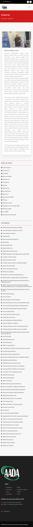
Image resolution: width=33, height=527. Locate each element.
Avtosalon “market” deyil (7, 407)
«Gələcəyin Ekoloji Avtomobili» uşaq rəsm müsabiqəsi (14, 329)
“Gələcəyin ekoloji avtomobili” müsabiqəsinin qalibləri (14, 263)
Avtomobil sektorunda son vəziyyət (10, 425)
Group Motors (5, 182)
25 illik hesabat (5, 236)
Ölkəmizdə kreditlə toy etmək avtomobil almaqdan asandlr (15, 302)
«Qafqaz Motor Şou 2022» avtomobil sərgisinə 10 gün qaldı (15, 348)
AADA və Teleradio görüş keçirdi (9, 430)
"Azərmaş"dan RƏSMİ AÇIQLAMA (9, 413)
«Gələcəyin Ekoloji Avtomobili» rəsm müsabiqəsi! (13, 369)
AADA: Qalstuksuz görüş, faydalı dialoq (11, 383)
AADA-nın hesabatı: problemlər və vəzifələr (11, 428)
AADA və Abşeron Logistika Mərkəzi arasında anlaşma (14, 277)
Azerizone (12, 524)
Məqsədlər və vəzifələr (22, 489)
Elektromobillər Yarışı (6, 248)
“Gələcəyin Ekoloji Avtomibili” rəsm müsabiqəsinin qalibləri (15, 357)
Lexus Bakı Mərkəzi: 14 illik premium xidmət (12, 230)
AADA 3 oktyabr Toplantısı (8, 442)
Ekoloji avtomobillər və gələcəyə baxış (10, 354)
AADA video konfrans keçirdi (8, 436)
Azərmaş (4, 185)
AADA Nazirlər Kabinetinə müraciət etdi (11, 433)
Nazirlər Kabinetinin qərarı (8, 339)
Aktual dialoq (5, 242)
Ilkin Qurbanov (5, 410)
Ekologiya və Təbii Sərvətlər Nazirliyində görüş (12, 274)
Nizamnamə (9, 494)
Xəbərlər (19, 491)
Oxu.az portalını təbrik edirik (8, 351)
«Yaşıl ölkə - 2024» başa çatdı (8, 257)
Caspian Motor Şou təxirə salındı (9, 251)
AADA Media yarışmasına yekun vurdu (10, 363)
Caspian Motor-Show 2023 (8, 317)
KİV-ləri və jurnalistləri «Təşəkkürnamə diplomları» (13, 386)
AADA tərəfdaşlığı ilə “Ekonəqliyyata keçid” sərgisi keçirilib (15, 254)
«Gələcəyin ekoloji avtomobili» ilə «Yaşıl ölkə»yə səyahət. (14, 326)
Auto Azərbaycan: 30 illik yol (8, 233)
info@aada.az (6, 511)
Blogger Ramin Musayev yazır (8, 395)
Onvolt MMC (4, 211)
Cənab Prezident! (6, 296)
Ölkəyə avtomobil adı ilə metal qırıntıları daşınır (12, 392)
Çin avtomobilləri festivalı (7, 311)
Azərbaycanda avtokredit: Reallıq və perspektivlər (13, 389)
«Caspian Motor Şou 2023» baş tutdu (10, 314)
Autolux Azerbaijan (6, 176)
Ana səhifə (4, 18)
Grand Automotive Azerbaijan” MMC (10, 205)
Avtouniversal (5, 170)
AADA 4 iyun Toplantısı (7, 445)
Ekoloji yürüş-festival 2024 (8, 265)
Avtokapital (4, 173)
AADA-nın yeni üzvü (6, 380)
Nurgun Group (5, 188)
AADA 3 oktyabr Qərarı (7, 439)
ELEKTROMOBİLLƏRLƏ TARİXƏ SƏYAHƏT (11, 320)
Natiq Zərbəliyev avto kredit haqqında (10, 299)
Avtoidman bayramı (6, 342)
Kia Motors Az (5, 179)
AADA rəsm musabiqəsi (7, 271)
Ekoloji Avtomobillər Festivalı (8, 260)
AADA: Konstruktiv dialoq (7, 374)
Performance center (6, 203)
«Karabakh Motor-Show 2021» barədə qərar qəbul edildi (14, 416)
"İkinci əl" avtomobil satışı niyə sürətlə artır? (11, 419)
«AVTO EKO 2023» (6, 336)
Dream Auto (4, 194)
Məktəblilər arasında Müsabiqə (9, 360)
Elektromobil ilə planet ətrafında (9, 268)
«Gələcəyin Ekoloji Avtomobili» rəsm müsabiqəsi (12, 366)
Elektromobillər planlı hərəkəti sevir (10, 239)
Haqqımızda (9, 487)
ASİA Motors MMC (6, 208)
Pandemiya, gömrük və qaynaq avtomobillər (12, 422)
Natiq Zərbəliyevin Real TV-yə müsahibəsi (11, 398)
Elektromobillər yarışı (6, 245)
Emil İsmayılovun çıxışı (7, 401)
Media (18, 487)
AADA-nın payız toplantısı (8, 345)
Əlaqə (18, 494)
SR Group (4, 200)
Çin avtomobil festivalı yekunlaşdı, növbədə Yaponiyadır (14, 305)
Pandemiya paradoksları (7, 377)
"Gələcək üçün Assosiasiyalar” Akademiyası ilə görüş (14, 308)
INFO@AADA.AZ (6, 1)
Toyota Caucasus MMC (7, 197)
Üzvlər (7, 491)
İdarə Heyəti (9, 489)
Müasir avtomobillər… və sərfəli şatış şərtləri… (12, 404)
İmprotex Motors (6, 191)
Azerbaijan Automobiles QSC (8, 214)
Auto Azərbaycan (6, 167)
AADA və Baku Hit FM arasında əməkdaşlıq (11, 227)
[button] (6, 44)
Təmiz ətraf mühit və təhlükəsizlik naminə (11, 372)
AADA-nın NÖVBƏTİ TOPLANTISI (9, 323)
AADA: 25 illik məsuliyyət (7, 293)
